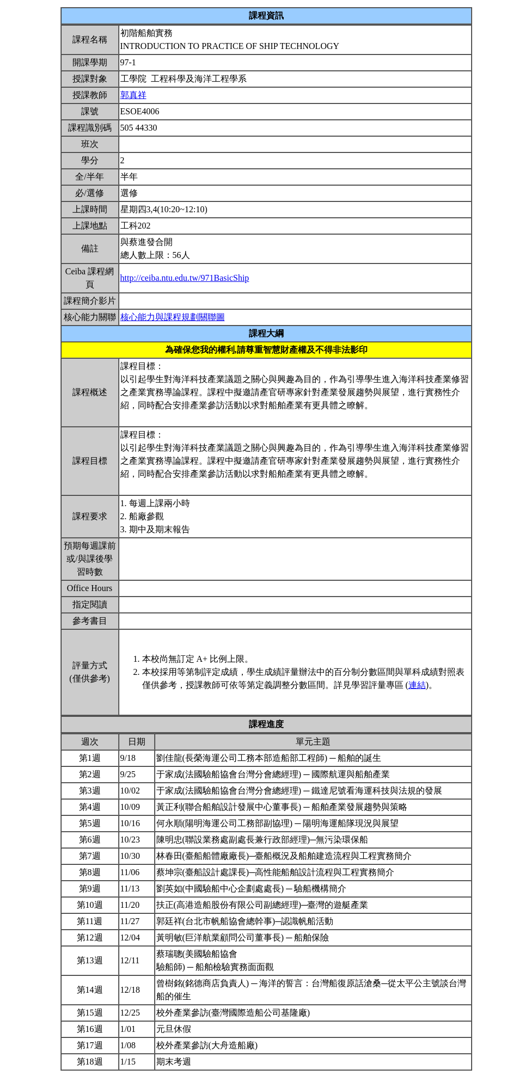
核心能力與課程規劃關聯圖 (172, 317)
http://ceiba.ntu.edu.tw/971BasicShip (184, 277)
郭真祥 (133, 95)
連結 (417, 685)
